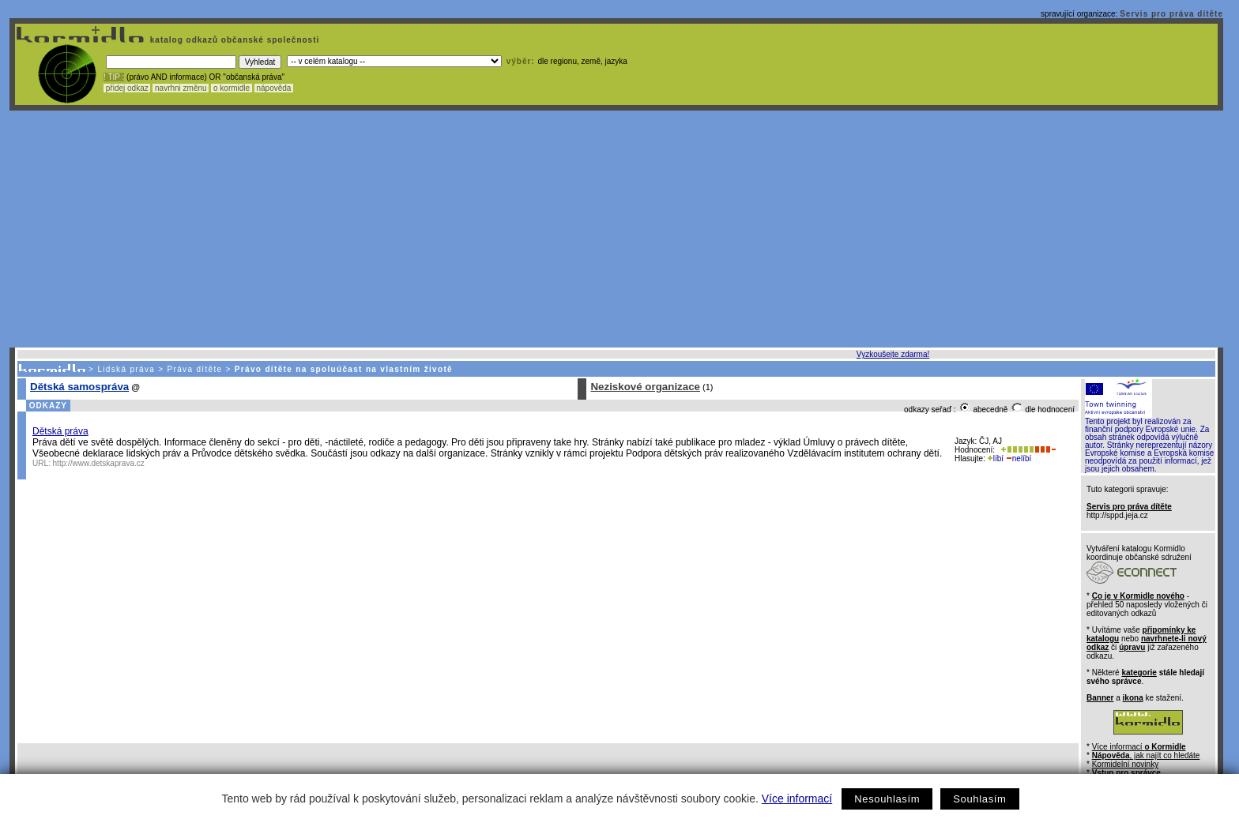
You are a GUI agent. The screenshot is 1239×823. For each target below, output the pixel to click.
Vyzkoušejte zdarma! (893, 354)
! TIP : (114, 77)
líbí (996, 458)
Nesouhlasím (887, 799)
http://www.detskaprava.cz (99, 463)
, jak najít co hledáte (1146, 755)
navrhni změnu (181, 88)
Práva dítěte (195, 369)
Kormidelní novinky (1125, 764)
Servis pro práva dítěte (1171, 13)
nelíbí (1018, 458)
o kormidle (231, 88)
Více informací (797, 798)
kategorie (1138, 672)
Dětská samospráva (79, 387)
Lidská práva (126, 369)
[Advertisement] (616, 229)
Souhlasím (979, 799)
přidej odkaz (127, 88)
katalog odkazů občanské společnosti (233, 40)
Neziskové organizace (645, 387)
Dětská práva (60, 431)
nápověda (274, 88)
